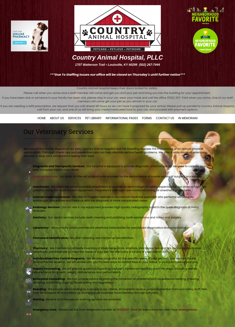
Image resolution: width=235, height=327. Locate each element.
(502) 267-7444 (149, 64)
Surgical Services (45, 176)
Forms (147, 118)
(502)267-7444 (126, 310)
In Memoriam (187, 118)
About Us (57, 118)
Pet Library (93, 118)
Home (42, 118)
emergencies (187, 310)
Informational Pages (122, 118)
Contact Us (165, 118)
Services (74, 118)
